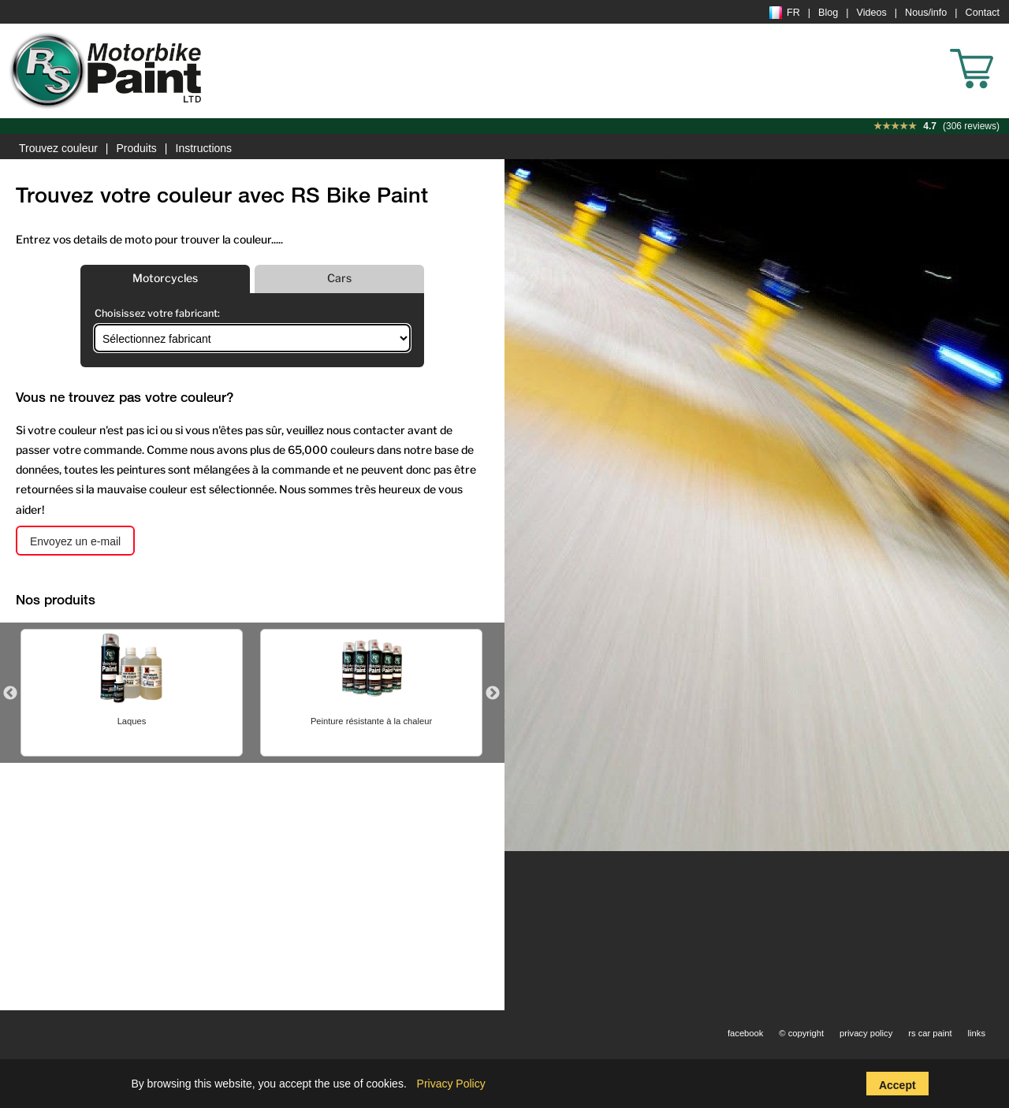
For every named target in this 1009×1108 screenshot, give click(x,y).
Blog (828, 12)
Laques (132, 721)
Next (493, 693)
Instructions (204, 148)
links (976, 1033)
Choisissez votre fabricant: (157, 313)
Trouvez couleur (58, 148)
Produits (137, 148)
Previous (10, 693)
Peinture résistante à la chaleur (371, 721)
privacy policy (866, 1033)
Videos (872, 12)
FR (784, 12)
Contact (983, 12)
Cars (339, 277)
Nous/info (926, 12)
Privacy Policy (451, 1083)
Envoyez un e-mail (75, 541)
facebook (745, 1033)
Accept (897, 1085)
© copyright (801, 1033)
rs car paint (929, 1033)
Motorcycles (165, 277)
